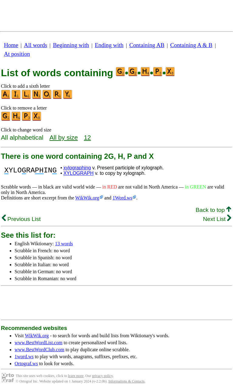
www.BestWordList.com (38, 342)
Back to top (213, 210)
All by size (63, 137)
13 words (64, 243)
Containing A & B (191, 45)
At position (17, 54)
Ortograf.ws (26, 363)
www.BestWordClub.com (39, 349)
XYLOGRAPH (78, 173)
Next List (217, 219)
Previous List (21, 219)
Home (11, 45)
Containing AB (146, 45)
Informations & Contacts (126, 381)
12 (87, 137)
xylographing (77, 167)
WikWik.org (87, 197)
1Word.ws (122, 197)
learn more (76, 376)
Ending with (109, 45)
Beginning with (71, 45)
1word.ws (24, 356)
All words (35, 45)
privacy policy (102, 376)
